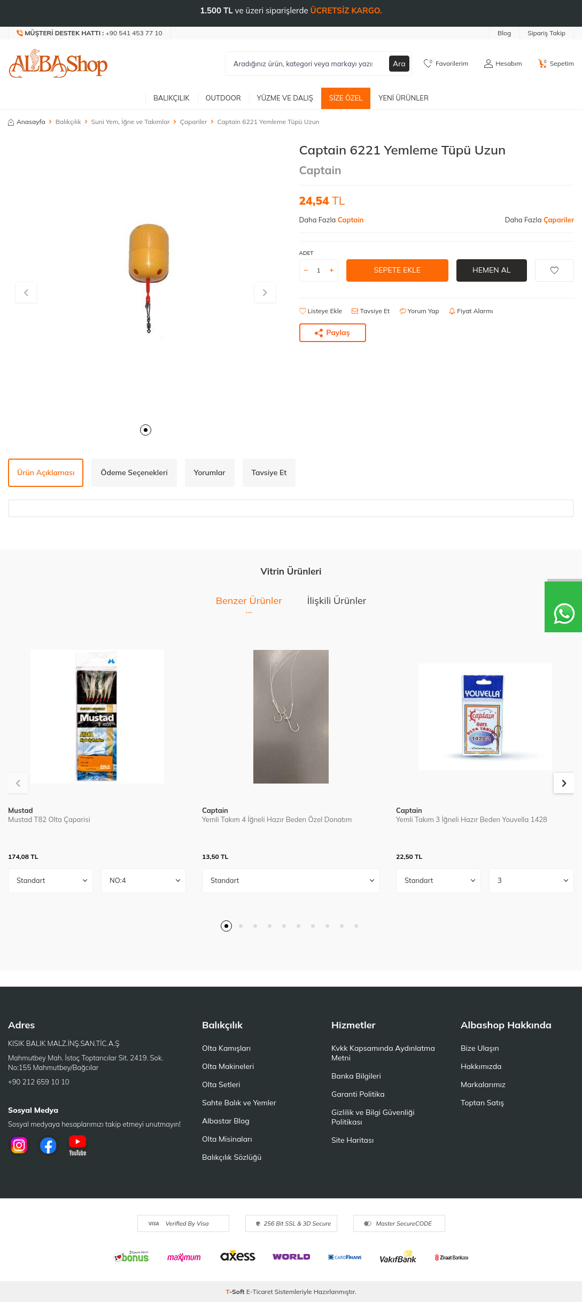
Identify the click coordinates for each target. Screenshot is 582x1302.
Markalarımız (483, 1084)
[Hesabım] (503, 63)
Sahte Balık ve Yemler (239, 1102)
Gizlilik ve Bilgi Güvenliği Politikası (373, 1117)
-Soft (236, 1292)
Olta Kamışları (226, 1048)
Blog (504, 33)
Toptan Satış (482, 1102)
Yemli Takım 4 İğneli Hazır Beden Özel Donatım (277, 819)
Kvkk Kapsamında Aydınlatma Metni (383, 1053)
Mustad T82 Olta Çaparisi (49, 819)
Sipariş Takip (546, 33)
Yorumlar (210, 472)
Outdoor (223, 98)
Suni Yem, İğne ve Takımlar (130, 122)
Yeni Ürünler (403, 98)
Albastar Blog (226, 1121)
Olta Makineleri (228, 1066)
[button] (146, 430)
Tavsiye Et (371, 311)
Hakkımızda (481, 1066)
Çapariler (193, 122)
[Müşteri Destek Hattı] (90, 33)
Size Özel (346, 98)
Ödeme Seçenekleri (133, 472)
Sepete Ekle (397, 270)
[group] (145, 279)
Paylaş (332, 332)
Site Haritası (352, 1140)
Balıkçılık (171, 98)
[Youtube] (77, 1145)
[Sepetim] (556, 63)
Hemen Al (491, 270)
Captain (320, 170)
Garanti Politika (358, 1094)
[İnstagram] (18, 1145)
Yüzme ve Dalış (285, 98)
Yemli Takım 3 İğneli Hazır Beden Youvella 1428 (471, 819)
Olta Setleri (221, 1084)
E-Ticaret (259, 1292)
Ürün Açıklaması (45, 472)
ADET (306, 253)
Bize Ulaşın (480, 1048)
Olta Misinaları (227, 1139)
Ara (399, 63)
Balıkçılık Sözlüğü (231, 1157)
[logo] (58, 64)
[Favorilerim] (446, 63)
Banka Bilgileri (356, 1076)
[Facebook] (48, 1145)
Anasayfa (26, 122)
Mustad (20, 810)
